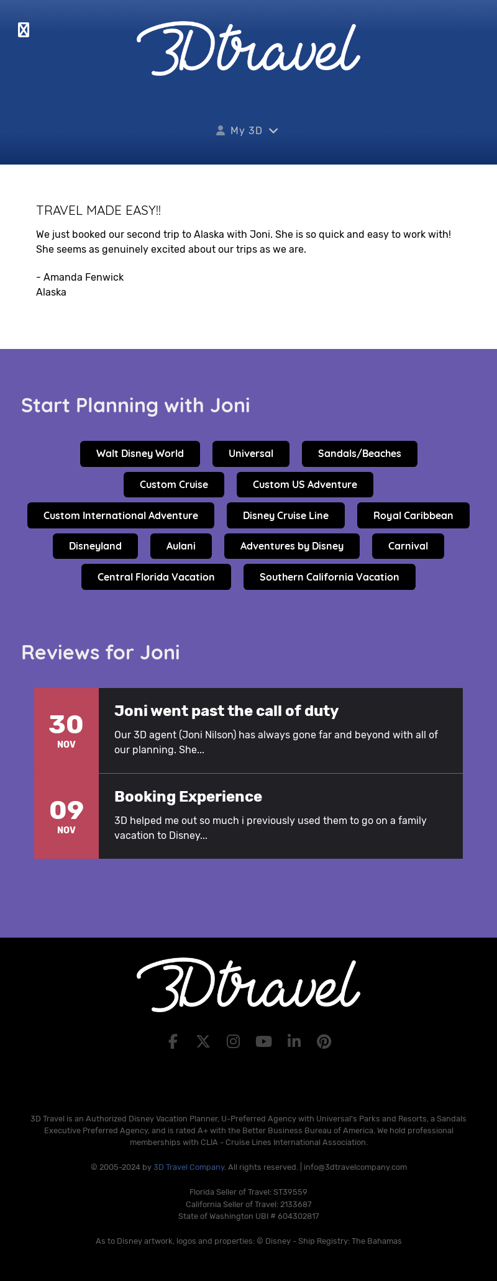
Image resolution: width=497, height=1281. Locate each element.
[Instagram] (235, 1042)
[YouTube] (265, 1042)
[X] (204, 1042)
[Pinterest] (324, 1042)
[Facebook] (175, 1042)
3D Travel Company (188, 1167)
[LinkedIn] (296, 1042)
